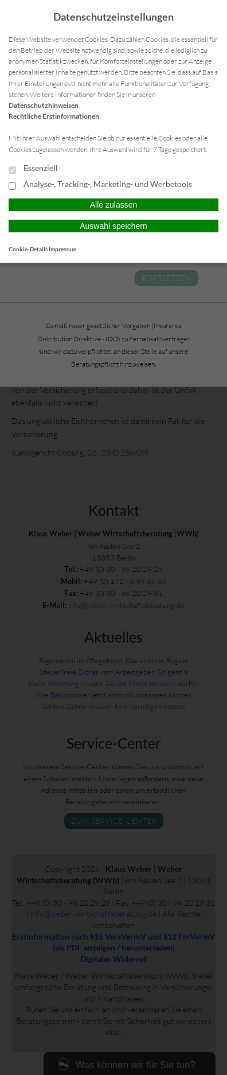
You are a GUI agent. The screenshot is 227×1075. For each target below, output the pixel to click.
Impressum (62, 249)
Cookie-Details (28, 249)
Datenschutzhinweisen (44, 105)
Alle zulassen (114, 204)
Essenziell (33, 168)
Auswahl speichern (113, 226)
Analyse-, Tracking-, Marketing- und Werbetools (100, 185)
